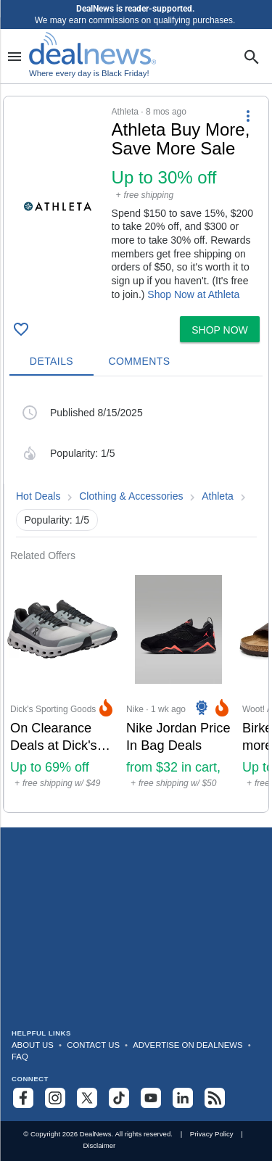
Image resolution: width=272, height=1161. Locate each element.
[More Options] (248, 115)
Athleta (218, 496)
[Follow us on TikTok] (119, 1098)
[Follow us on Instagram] (55, 1098)
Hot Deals (38, 496)
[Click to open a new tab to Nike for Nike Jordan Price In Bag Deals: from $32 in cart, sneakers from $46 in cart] (178, 687)
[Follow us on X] (87, 1098)
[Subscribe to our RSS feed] (214, 1098)
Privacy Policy (212, 1134)
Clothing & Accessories (131, 496)
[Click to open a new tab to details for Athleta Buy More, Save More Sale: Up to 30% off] (57, 206)
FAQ (20, 1056)
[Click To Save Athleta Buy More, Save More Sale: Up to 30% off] (21, 329)
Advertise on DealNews (187, 1045)
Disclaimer (99, 1145)
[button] (136, 203)
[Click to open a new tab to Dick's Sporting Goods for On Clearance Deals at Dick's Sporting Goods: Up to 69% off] (62, 687)
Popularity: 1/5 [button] (57, 520)
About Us (33, 1045)
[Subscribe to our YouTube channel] (150, 1098)
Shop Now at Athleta (193, 294)
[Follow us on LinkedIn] (182, 1098)
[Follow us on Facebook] (23, 1098)
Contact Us (93, 1045)
